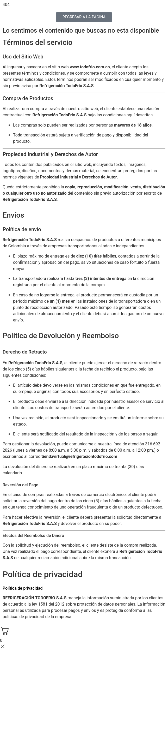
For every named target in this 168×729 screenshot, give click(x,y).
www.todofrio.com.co (90, 66)
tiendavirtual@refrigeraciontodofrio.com (79, 456)
